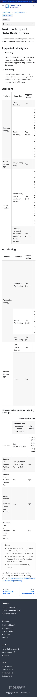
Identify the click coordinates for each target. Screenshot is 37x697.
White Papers (7, 628)
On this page (7, 24)
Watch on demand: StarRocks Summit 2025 (17, 1)
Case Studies (7, 631)
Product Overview (9, 607)
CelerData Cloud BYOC (11, 610)
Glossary (6, 634)
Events (5, 638)
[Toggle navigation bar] (3, 6)
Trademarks (7, 676)
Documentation (8, 652)
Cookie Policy (7, 673)
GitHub (5, 655)
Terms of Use (7, 670)
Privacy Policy (7, 667)
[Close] (35, 1)
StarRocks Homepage (10, 649)
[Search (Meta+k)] (33, 6)
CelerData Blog (8, 625)
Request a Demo (9, 614)
